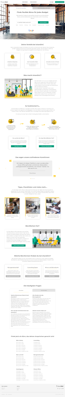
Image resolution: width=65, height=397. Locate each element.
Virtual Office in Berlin (37, 372)
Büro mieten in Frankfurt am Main (22, 351)
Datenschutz (10, 394)
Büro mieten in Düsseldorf (21, 348)
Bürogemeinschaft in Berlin (38, 358)
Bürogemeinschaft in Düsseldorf (39, 362)
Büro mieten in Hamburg (20, 346)
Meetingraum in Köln (20, 371)
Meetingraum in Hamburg (21, 375)
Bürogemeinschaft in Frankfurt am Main (41, 365)
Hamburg (26, 25)
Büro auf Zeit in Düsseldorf (21, 362)
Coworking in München (38, 345)
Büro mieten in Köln (19, 342)
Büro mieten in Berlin (20, 343)
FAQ (17, 390)
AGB (6, 394)
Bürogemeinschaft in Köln (38, 356)
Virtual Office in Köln (37, 371)
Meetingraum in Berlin (20, 372)
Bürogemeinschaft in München (39, 359)
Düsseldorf (34, 25)
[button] (59, 168)
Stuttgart (47, 25)
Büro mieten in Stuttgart (20, 349)
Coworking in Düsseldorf (38, 348)
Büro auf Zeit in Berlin (20, 358)
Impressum (3, 394)
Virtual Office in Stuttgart (38, 378)
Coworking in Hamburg (38, 346)
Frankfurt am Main (41, 25)
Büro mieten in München (20, 345)
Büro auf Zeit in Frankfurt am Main (22, 365)
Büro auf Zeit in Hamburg (20, 361)
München (21, 25)
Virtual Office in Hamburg (38, 375)
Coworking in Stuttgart (38, 349)
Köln (30, 25)
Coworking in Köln (37, 342)
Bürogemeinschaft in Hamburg (39, 361)
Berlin (17, 25)
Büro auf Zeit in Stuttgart (20, 364)
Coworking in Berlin (37, 343)
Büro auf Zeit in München (20, 359)
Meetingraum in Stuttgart (20, 378)
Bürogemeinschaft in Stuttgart (39, 364)
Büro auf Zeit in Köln (20, 356)
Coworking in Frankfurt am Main (39, 351)
